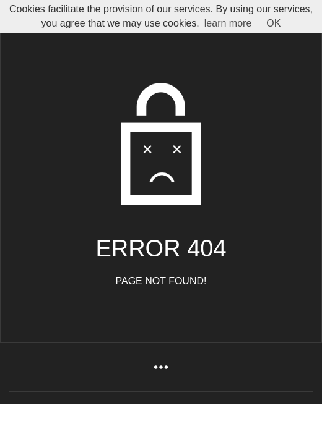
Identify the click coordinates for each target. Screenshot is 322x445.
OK (273, 23)
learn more (227, 23)
